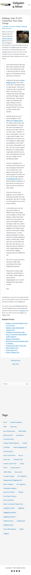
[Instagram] (17, 571)
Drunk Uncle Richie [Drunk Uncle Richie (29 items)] (9, 455)
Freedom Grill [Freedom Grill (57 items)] (17, 459)
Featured (12, 26)
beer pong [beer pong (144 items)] (22, 431)
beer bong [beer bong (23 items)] (13, 426)
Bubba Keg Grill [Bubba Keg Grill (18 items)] (8, 435)
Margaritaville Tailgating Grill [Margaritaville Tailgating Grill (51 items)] (12, 480)
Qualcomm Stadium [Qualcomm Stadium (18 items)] (9, 492)
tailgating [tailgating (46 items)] (21, 508)
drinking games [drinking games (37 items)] (8, 451)
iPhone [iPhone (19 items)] (5, 467)
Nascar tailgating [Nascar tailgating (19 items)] (8, 484)
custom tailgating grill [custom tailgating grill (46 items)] (20, 447)
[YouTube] (19, 571)
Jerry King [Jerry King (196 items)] (7, 472)
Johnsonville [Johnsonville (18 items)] (18, 472)
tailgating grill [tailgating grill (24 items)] (21, 521)
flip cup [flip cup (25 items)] (21, 455)
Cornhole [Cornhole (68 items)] (6, 447)
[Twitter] (14, 571)
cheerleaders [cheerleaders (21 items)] (20, 435)
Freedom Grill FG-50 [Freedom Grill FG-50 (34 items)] (9, 463)
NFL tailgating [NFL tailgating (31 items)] (21, 484)
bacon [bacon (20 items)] (5, 422)
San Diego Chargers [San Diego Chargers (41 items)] (9, 496)
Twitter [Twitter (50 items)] (21, 529)
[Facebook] (12, 571)
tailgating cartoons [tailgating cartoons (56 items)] (9, 517)
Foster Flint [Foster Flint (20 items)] (6, 459)
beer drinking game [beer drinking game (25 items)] (9, 431)
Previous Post (15, 360)
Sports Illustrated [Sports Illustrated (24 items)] (8, 500)
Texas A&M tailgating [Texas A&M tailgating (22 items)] (9, 529)
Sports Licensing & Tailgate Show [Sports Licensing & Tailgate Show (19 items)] (13, 504)
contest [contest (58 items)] (24, 443)
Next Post (15, 364)
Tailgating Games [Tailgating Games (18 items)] (8, 521)
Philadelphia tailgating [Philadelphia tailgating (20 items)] (9, 488)
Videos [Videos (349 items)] (6, 534)
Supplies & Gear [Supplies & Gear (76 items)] (9, 508)
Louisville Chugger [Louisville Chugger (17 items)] (8, 476)
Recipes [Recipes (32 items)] (20, 492)
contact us (23, 310)
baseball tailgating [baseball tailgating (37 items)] (16, 422)
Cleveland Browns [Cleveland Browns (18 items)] (8, 439)
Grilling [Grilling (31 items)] (22, 463)
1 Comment (5, 26)
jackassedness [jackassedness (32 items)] (15, 467)
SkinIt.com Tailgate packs (14, 120)
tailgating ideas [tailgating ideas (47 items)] (8, 525)
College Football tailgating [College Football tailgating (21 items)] (11, 443)
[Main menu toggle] (29, 5)
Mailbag (18, 26)
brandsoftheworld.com (13, 179)
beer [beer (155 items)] (5, 426)
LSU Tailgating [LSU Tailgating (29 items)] (22, 476)
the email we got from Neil (7, 38)
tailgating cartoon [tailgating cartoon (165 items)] (10, 512)
